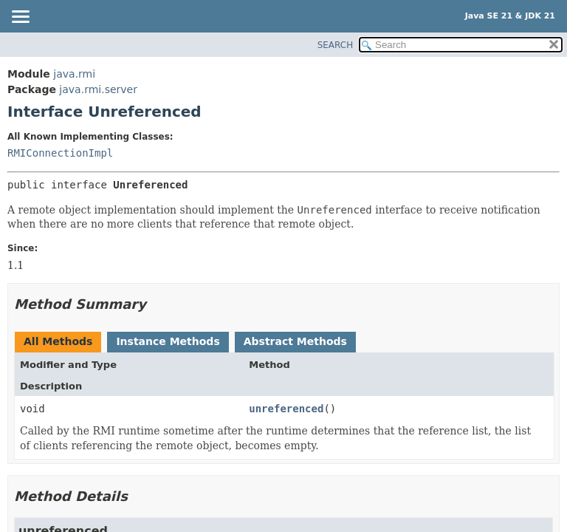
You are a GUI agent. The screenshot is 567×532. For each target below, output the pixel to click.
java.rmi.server (98, 89)
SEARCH (335, 45)
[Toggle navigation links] (19, 17)
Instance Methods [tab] (167, 341)
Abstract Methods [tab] (295, 341)
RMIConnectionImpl (60, 153)
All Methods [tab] (58, 341)
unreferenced (286, 409)
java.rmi (74, 74)
